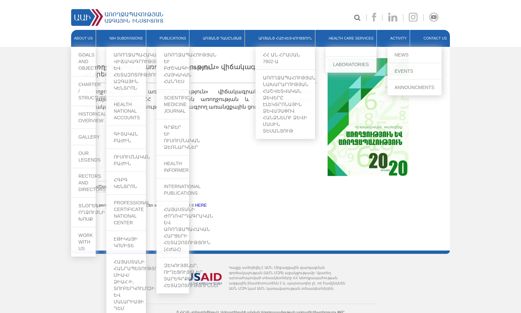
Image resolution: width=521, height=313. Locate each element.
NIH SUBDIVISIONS (126, 38)
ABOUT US (83, 38)
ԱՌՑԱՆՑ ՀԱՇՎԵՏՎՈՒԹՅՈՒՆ (285, 38)
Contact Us (435, 38)
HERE (201, 205)
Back (85, 54)
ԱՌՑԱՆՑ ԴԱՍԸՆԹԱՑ (222, 38)
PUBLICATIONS (172, 38)
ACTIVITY (398, 38)
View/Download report (111, 186)
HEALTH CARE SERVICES (351, 38)
